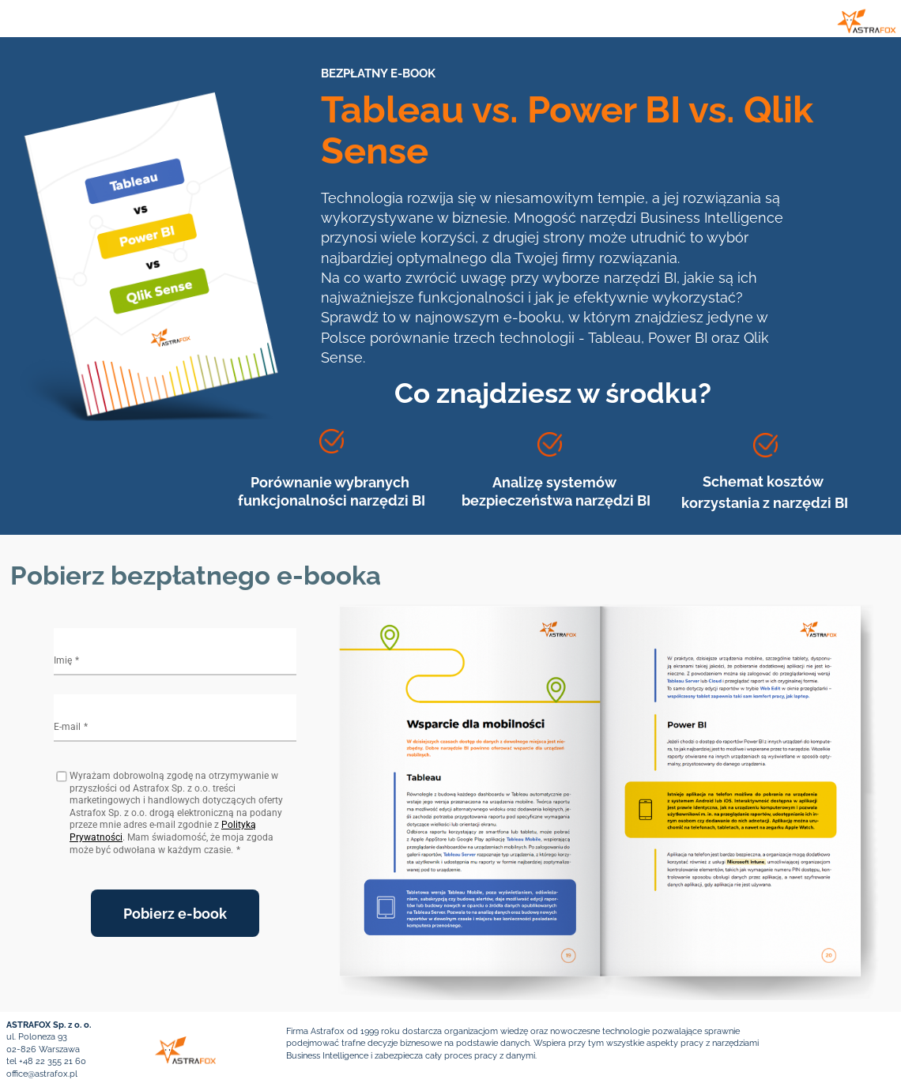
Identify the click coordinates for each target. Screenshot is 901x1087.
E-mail (67, 726)
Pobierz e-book (175, 913)
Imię (63, 660)
